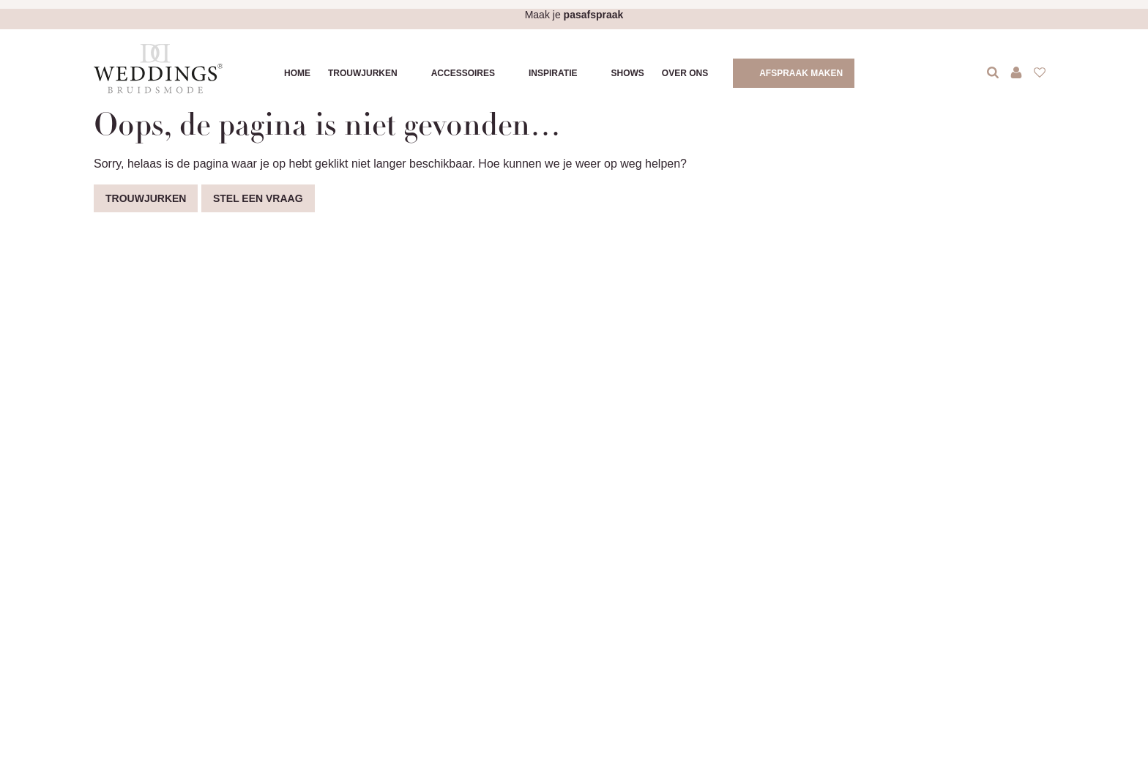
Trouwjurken (363, 73)
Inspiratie (553, 73)
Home (297, 73)
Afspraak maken (801, 73)
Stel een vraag (258, 198)
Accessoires (463, 73)
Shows (627, 73)
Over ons (685, 73)
